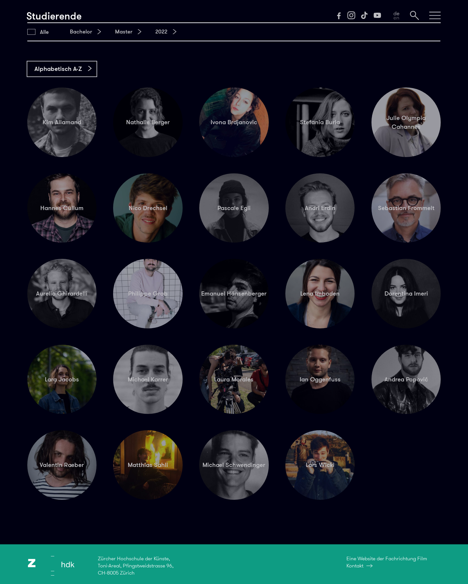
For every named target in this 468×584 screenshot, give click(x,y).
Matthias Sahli (148, 464)
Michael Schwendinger (233, 464)
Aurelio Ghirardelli (61, 293)
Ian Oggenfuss (320, 379)
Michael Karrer (148, 379)
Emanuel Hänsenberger (233, 293)
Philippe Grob (148, 293)
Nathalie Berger (148, 122)
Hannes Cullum (62, 208)
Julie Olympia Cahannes (406, 122)
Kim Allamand (62, 122)
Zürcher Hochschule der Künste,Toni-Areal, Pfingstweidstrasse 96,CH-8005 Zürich (136, 566)
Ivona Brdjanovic (234, 122)
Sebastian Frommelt (406, 208)
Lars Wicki (320, 464)
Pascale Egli (234, 208)
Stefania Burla (320, 122)
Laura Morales (234, 379)
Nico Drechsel (148, 208)
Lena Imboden (320, 293)
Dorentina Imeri (406, 293)
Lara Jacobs (62, 379)
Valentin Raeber (62, 464)
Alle (44, 32)
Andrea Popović (406, 379)
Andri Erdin (320, 208)
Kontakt (354, 565)
